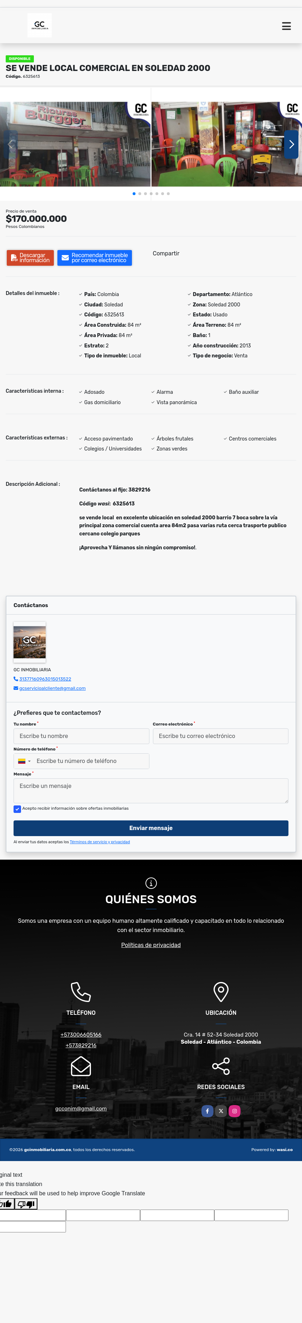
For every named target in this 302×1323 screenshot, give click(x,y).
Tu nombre (26, 724)
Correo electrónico (174, 724)
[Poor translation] (26, 1204)
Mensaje (24, 774)
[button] (134, 193)
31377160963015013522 (45, 679)
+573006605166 (81, 1035)
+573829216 (81, 1045)
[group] (75, 144)
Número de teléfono (36, 749)
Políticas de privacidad (151, 945)
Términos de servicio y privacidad (100, 842)
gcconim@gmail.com (81, 1108)
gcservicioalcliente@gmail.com (52, 688)
